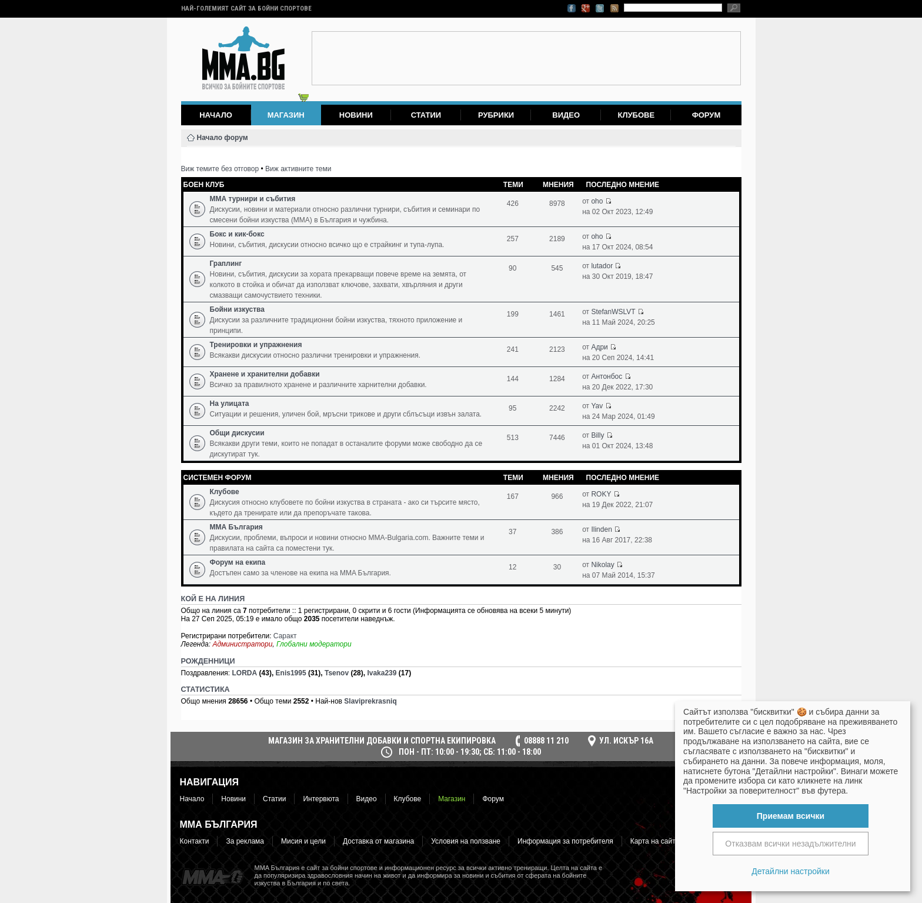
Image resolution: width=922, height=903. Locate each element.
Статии (426, 115)
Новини (356, 115)
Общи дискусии (237, 433)
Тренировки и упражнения (256, 345)
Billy (597, 435)
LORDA (245, 673)
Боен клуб (204, 185)
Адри (599, 347)
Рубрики (496, 115)
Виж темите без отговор (220, 169)
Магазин (451, 799)
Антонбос (606, 376)
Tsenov (337, 673)
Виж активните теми (298, 169)
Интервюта (321, 799)
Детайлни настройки (790, 871)
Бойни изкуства (237, 309)
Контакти (194, 841)
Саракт (285, 636)
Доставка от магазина (378, 841)
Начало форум (222, 138)
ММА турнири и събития (253, 199)
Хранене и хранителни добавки (265, 374)
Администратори (242, 644)
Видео (566, 115)
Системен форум (217, 478)
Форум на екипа (238, 562)
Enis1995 (291, 673)
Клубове (635, 115)
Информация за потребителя (565, 841)
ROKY (601, 494)
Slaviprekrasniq (370, 701)
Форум (706, 115)
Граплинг (226, 263)
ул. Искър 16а (626, 740)
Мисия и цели (303, 841)
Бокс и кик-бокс (237, 234)
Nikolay (602, 565)
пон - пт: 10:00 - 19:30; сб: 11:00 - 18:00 (470, 752)
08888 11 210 (546, 740)
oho (597, 201)
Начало (215, 115)
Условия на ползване (465, 841)
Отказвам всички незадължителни (790, 843)
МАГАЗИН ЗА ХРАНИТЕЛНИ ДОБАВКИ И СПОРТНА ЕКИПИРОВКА (382, 740)
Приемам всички (790, 816)
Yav (597, 406)
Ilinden (601, 529)
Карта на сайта (655, 841)
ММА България (236, 527)
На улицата (229, 403)
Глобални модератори (314, 644)
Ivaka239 (381, 673)
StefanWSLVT (613, 312)
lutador (602, 266)
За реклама (245, 841)
